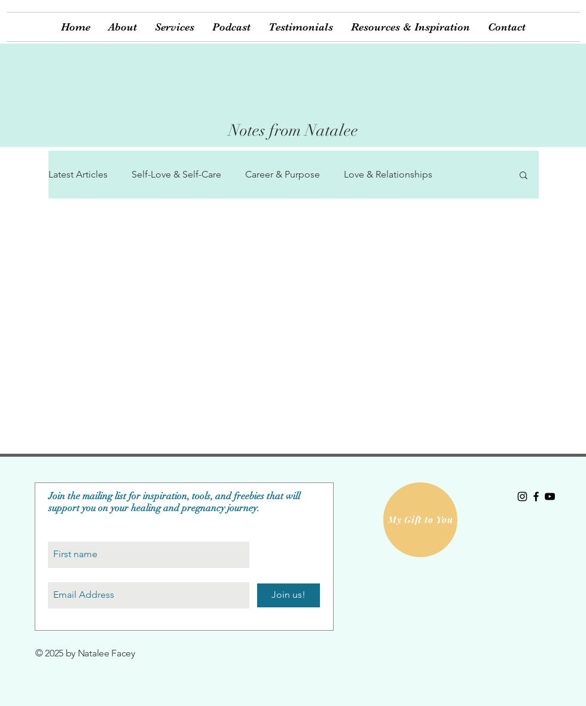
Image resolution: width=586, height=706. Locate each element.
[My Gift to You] (420, 519)
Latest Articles (78, 174)
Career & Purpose (282, 174)
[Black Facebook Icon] (536, 496)
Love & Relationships (388, 174)
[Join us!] (288, 595)
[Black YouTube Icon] (550, 496)
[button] (174, 27)
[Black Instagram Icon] (522, 496)
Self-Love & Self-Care (176, 174)
